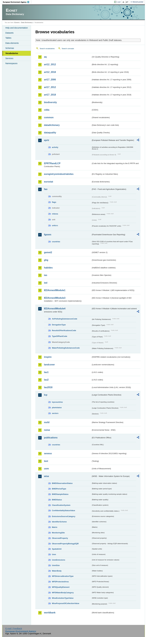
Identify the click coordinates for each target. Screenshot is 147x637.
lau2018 (48, 387)
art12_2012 (50, 64)
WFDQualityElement (60, 587)
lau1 (46, 372)
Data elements (12, 43)
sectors (55, 413)
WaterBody (56, 571)
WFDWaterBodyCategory (63, 592)
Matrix (54, 527)
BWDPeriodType (59, 489)
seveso (48, 453)
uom (46, 468)
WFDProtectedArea (60, 582)
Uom (54, 554)
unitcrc (55, 225)
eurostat (48, 181)
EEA (17, 2)
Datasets (9, 33)
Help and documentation (16, 28)
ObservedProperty (60, 538)
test (46, 461)
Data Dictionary (26, 22)
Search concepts (68, 48)
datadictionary (52, 125)
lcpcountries (57, 402)
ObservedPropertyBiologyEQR (65, 544)
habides (48, 267)
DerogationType (59, 325)
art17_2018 (50, 94)
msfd (46, 422)
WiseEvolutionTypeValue (62, 598)
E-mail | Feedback (13, 628)
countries (56, 242)
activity (55, 147)
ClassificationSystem (61, 505)
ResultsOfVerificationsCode (64, 330)
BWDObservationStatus (62, 483)
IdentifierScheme (59, 522)
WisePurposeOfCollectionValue (65, 603)
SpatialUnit (56, 549)
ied (45, 283)
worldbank (49, 612)
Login (119, 2)
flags (54, 202)
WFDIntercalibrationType (63, 576)
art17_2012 (50, 87)
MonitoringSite (58, 533)
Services (9, 58)
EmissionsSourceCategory (63, 516)
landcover (49, 364)
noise (47, 430)
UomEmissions (58, 560)
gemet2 (48, 252)
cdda (46, 110)
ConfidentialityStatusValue (63, 510)
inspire (47, 357)
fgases (47, 234)
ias (45, 275)
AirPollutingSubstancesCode (64, 319)
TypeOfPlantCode (59, 336)
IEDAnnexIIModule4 (54, 308)
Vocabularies (11, 53)
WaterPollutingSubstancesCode (66, 348)
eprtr (46, 140)
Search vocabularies (47, 48)
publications (50, 437)
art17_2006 (50, 79)
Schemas (9, 48)
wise (46, 476)
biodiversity (50, 102)
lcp (45, 395)
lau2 (46, 379)
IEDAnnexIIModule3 (54, 298)
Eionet (16, 22)
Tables (8, 38)
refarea (55, 214)
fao (45, 189)
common (49, 117)
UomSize (56, 565)
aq (45, 57)
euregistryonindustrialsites (58, 174)
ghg (46, 260)
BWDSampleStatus (60, 494)
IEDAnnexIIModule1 (54, 290)
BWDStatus (57, 500)
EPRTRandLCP (52, 163)
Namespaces (11, 63)
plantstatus (57, 407)
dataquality (50, 132)
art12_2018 (50, 72)
